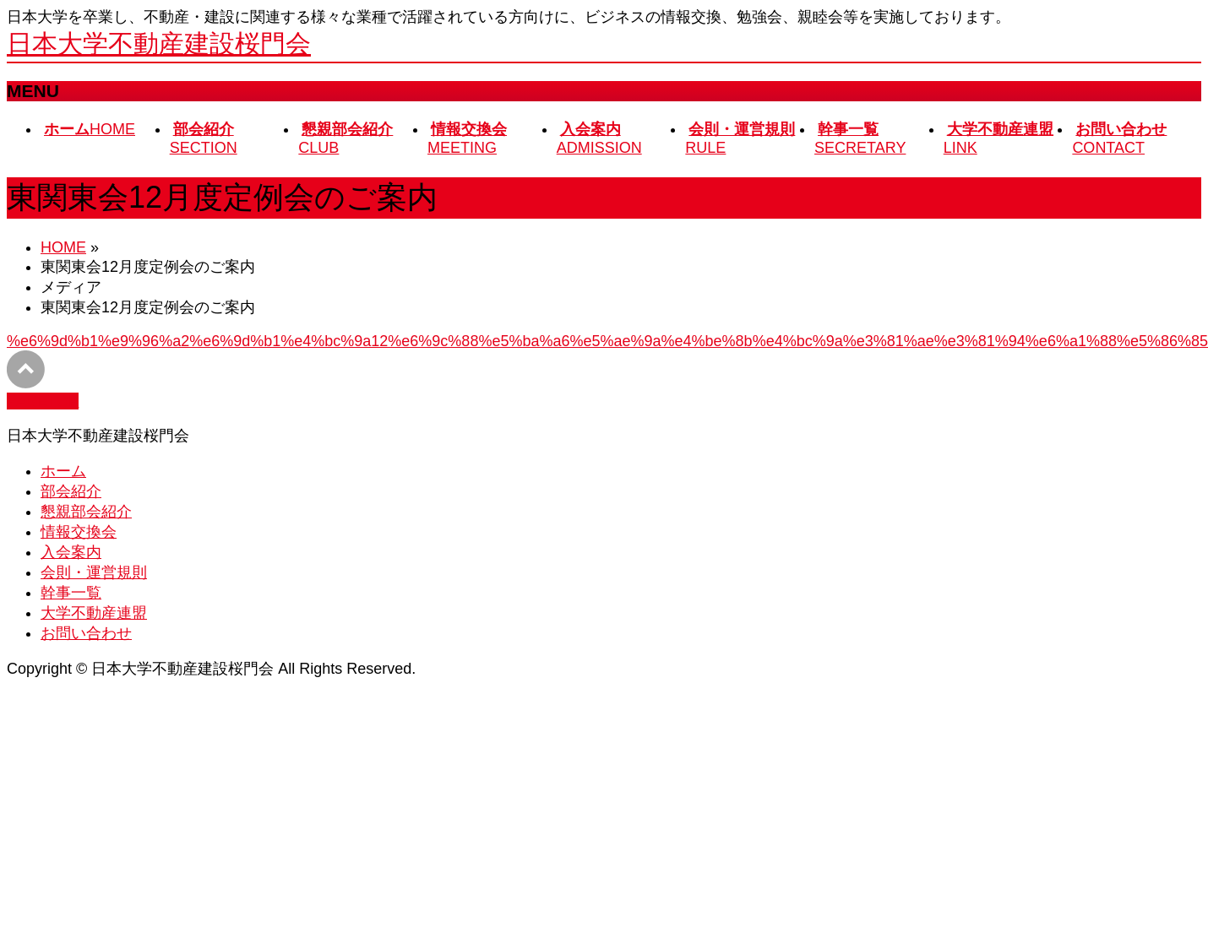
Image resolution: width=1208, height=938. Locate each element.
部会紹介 (71, 491)
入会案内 (71, 552)
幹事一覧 (71, 592)
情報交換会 (79, 531)
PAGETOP (43, 401)
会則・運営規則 (94, 572)
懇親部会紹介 (86, 511)
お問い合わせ (86, 633)
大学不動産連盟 (94, 613)
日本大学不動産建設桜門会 (159, 43)
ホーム (63, 471)
